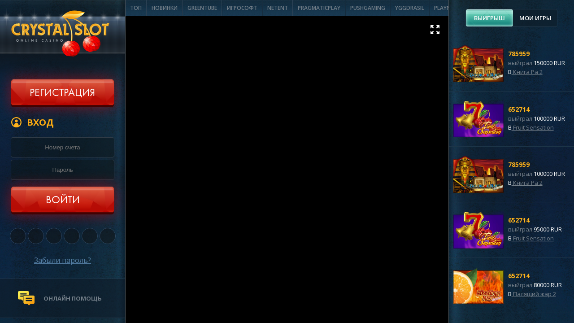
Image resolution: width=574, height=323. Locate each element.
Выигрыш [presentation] (489, 18)
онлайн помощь (72, 298)
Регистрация (62, 93)
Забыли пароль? (62, 260)
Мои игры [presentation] (535, 18)
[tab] (489, 17)
